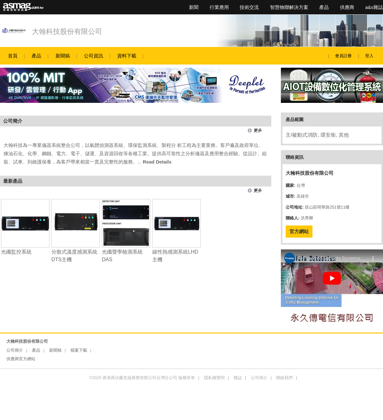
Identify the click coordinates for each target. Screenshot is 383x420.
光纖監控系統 (16, 252)
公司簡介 (14, 350)
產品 (324, 7)
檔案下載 (79, 350)
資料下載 (126, 55)
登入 (369, 55)
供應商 (347, 7)
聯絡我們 (284, 377)
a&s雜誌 (374, 7)
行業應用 (219, 7)
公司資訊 (93, 55)
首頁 (13, 55)
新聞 (194, 7)
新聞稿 (63, 55)
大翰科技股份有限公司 (67, 31)
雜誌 (238, 377)
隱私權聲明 (214, 377)
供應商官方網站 (20, 358)
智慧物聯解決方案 (289, 7)
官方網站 (299, 231)
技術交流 (249, 7)
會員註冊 (343, 55)
